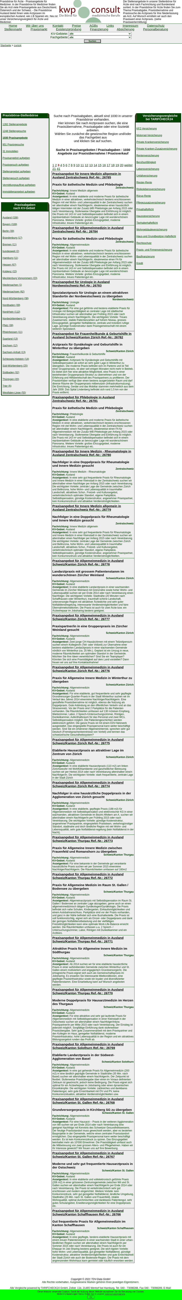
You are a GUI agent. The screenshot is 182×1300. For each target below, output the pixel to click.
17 (108, 165)
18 (113, 165)
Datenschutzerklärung (115, 1294)
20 (121, 165)
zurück (17, 45)
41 (58, 168)
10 (78, 165)
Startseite (5, 45)
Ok (91, 1297)
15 (100, 165)
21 (54, 168)
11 (82, 165)
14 (95, 165)
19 (117, 165)
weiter (128, 165)
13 (91, 165)
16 (104, 165)
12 (86, 165)
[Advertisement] (91, 81)
